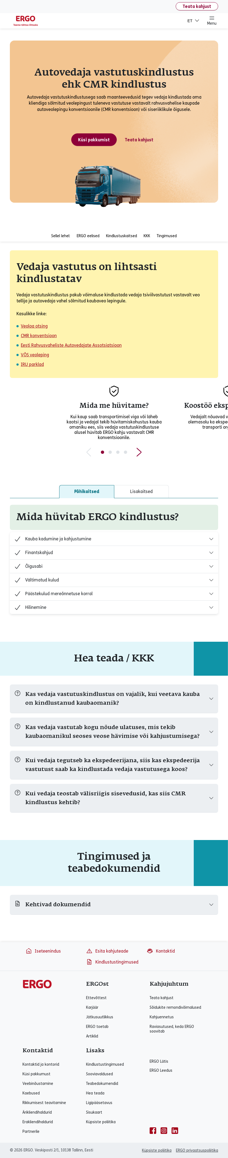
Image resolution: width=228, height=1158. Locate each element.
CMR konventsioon (39, 335)
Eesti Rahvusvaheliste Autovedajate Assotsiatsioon (71, 345)
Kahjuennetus (162, 1017)
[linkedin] (175, 1130)
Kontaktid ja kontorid (40, 1064)
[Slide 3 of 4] (117, 452)
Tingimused (167, 236)
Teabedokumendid (102, 1083)
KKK (147, 236)
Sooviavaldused (99, 1074)
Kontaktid (161, 951)
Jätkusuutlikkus (99, 1017)
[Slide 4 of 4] (125, 452)
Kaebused (31, 1093)
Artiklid (92, 1036)
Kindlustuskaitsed (121, 236)
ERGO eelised (88, 236)
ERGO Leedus (161, 1070)
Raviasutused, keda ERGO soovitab (172, 1029)
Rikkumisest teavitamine (44, 1102)
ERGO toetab (97, 1026)
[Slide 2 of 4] (110, 452)
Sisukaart (94, 1112)
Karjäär (92, 1007)
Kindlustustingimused (112, 962)
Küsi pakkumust (36, 1074)
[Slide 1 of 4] (102, 452)
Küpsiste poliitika (101, 1122)
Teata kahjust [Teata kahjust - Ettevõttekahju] (139, 139)
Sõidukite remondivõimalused (175, 1007)
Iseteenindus (43, 951)
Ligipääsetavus (99, 1102)
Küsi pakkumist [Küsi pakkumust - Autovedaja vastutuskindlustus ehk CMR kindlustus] (94, 139)
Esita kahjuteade (107, 951)
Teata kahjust (197, 6)
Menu (211, 20)
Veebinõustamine (37, 1083)
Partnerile (30, 1131)
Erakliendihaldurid (37, 1122)
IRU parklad (32, 364)
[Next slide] (139, 452)
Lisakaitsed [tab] (141, 491)
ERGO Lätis (159, 1061)
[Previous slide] (88, 452)
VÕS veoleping (35, 354)
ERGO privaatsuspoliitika (197, 1150)
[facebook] (153, 1130)
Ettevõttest (96, 998)
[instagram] (164, 1130)
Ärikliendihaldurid (37, 1112)
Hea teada (95, 1093)
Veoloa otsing (34, 326)
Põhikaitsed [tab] (86, 491)
